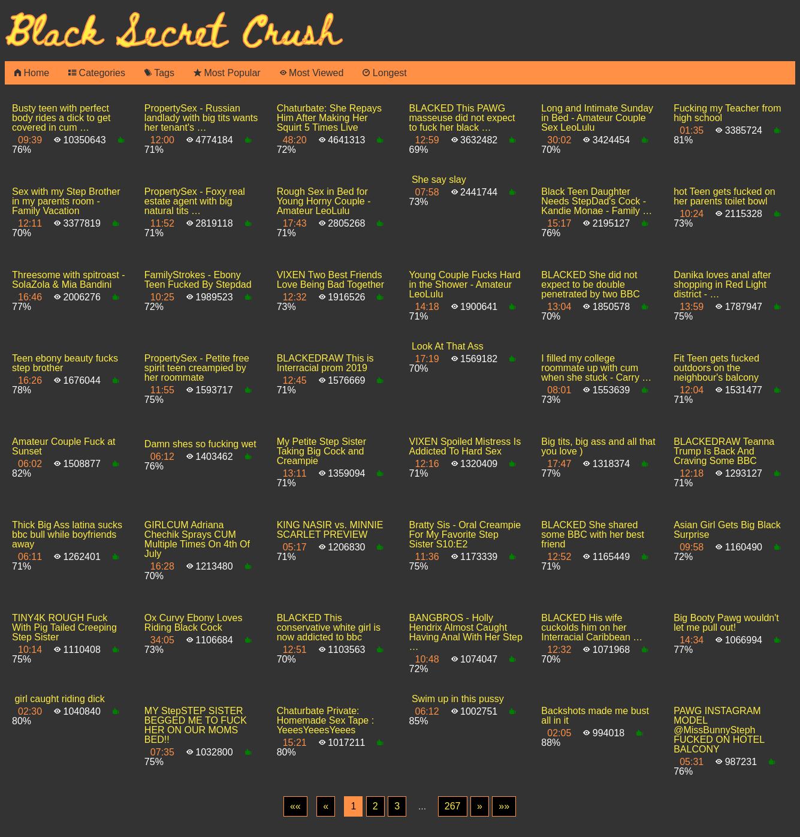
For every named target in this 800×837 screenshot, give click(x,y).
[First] (295, 806)
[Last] (504, 806)
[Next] (479, 806)
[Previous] (325, 806)
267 (453, 806)
